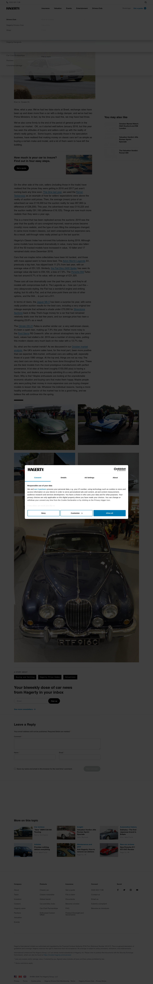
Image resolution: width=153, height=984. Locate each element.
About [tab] (115, 478)
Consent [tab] (37, 478)
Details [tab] (64, 478)
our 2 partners (40, 489)
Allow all (109, 513)
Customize (76, 513)
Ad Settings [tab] (89, 478)
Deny (43, 513)
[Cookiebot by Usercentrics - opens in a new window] (116, 469)
